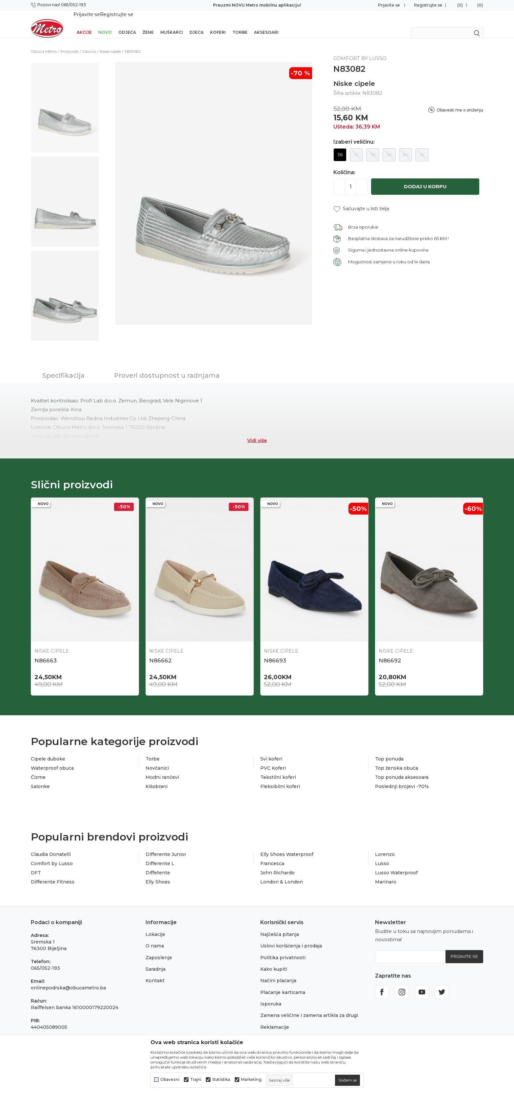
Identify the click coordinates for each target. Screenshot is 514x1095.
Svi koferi (271, 751)
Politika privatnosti (283, 949)
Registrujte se (428, 5)
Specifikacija (63, 367)
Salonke (40, 778)
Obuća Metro (43, 42)
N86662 (160, 652)
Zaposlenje (159, 949)
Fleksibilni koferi (280, 778)
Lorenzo (385, 846)
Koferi (218, 23)
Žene (148, 23)
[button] (361, 200)
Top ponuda (389, 751)
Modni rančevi (162, 769)
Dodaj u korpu (425, 178)
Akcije (84, 23)
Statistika (221, 1080)
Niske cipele (110, 42)
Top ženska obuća (396, 760)
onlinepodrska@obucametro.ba (68, 979)
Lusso (382, 855)
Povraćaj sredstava (282, 1030)
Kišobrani (157, 778)
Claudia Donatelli (51, 846)
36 (340, 146)
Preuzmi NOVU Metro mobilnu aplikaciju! (257, 5)
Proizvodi (69, 42)
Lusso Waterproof (396, 864)
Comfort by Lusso (52, 855)
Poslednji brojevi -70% (402, 778)
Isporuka (270, 996)
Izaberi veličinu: (354, 133)
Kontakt (155, 972)
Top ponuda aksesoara (401, 769)
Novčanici (157, 760)
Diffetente (158, 864)
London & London (281, 874)
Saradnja (156, 960)
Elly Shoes (158, 874)
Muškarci (171, 23)
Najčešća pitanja (279, 926)
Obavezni (169, 1080)
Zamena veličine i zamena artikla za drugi (309, 1007)
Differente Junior (166, 846)
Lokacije (155, 926)
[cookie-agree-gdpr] (347, 1080)
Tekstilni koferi (278, 769)
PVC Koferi (273, 760)
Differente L (160, 855)
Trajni (195, 1080)
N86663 (45, 652)
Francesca (272, 855)
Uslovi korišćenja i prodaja (291, 938)
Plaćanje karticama (282, 984)
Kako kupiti (273, 960)
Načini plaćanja (278, 972)
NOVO (105, 23)
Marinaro (385, 874)
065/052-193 (45, 960)
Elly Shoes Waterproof (286, 846)
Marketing (251, 1080)
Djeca (196, 23)
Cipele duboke (48, 751)
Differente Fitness (52, 874)
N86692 (390, 652)
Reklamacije (274, 1019)
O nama (155, 938)
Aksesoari (266, 23)
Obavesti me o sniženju (460, 101)
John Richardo (277, 864)
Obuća (89, 42)
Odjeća (127, 23)
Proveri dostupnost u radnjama (167, 367)
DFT (36, 864)
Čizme (38, 769)
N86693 (275, 652)
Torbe (239, 23)
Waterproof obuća (52, 760)
